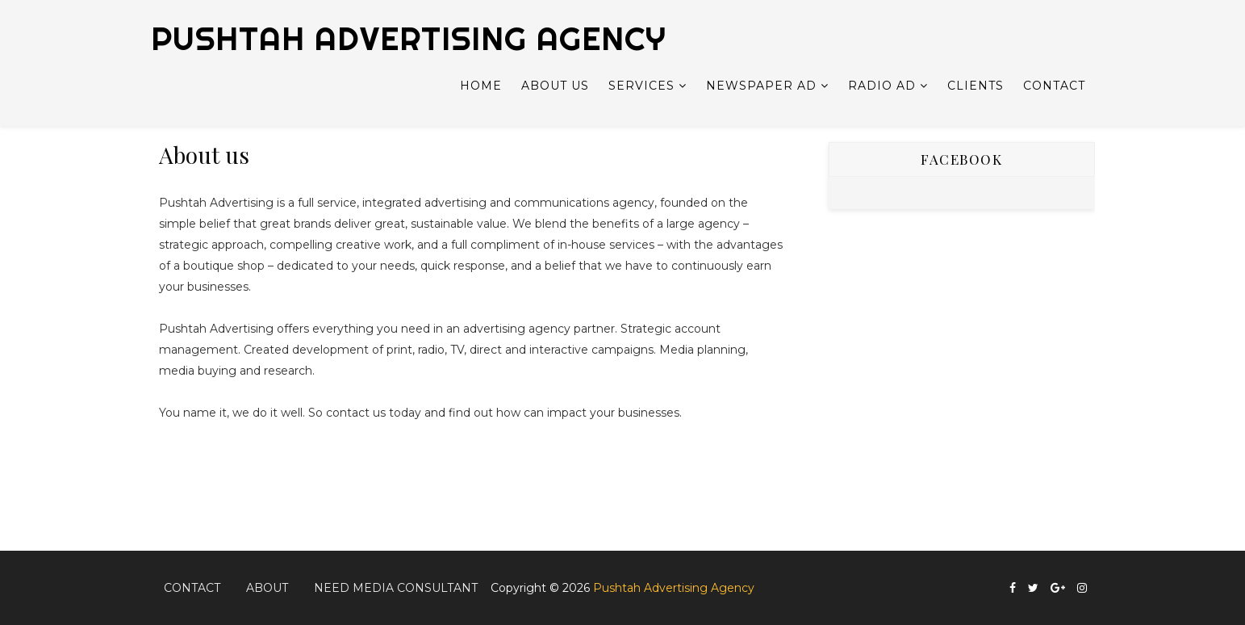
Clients (975, 85)
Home (481, 85)
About (267, 588)
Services (641, 85)
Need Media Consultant (396, 588)
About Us (555, 85)
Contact (1054, 85)
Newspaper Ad (761, 85)
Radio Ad (882, 85)
